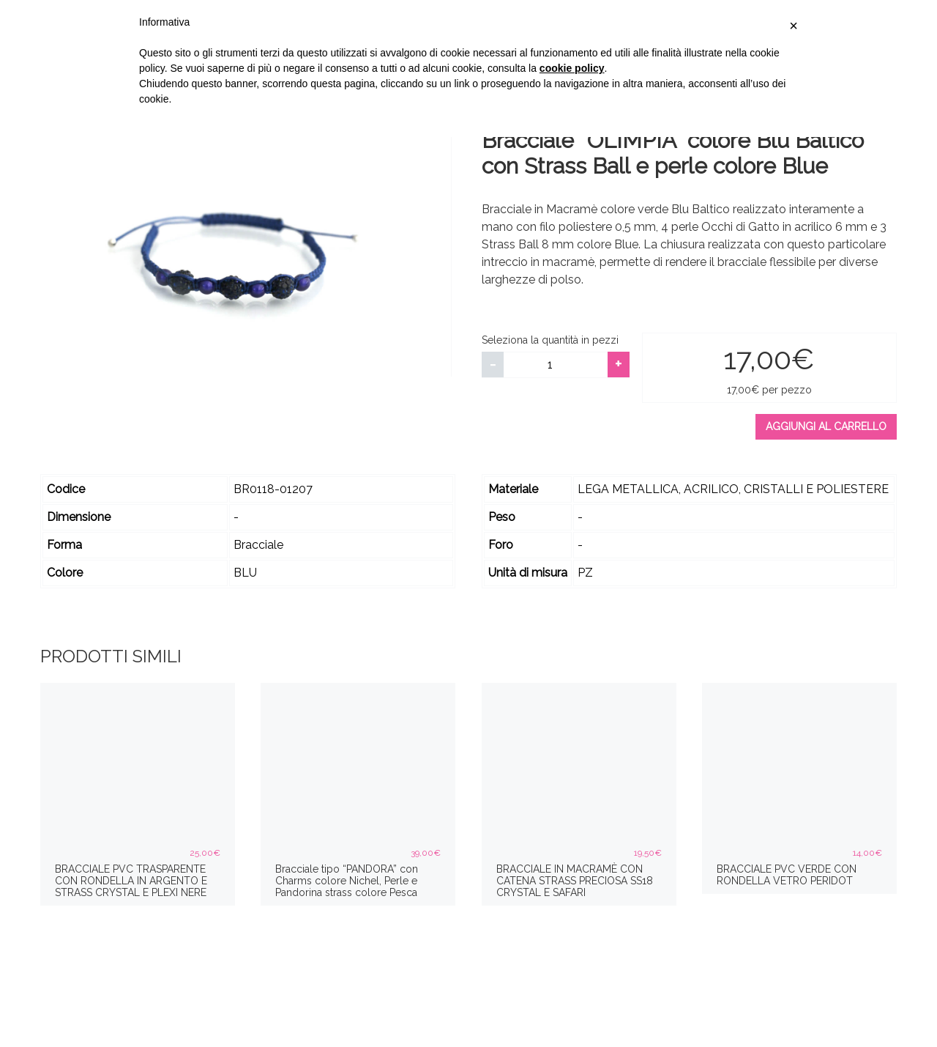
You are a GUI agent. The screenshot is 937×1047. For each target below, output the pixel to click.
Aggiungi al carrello (826, 426)
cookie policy (572, 68)
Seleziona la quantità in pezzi (550, 340)
